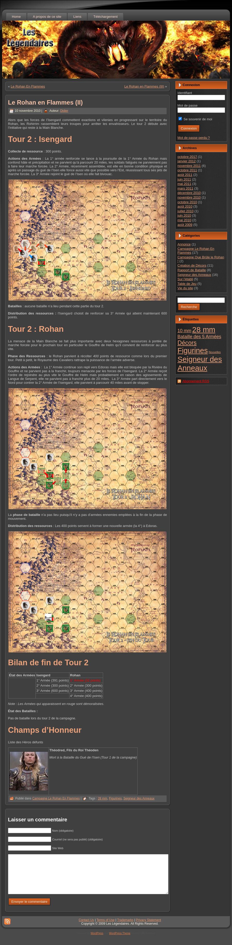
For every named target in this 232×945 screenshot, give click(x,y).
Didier (64, 111)
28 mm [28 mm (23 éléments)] (203, 329)
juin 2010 (184, 215)
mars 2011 (185, 188)
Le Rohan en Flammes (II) (45, 102)
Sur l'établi (185, 279)
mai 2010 (184, 220)
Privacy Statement (148, 928)
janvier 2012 (186, 161)
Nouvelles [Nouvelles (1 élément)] (215, 352)
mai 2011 (184, 184)
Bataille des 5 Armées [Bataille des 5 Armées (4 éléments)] (199, 336)
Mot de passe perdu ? (193, 138)
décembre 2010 (189, 193)
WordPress (97, 941)
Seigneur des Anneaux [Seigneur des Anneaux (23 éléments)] (199, 363)
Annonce (184, 244)
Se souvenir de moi (195, 119)
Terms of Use (105, 928)
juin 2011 (184, 179)
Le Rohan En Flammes (28, 86)
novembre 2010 (189, 197)
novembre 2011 (189, 166)
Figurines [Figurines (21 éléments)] (192, 350)
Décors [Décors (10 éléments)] (187, 342)
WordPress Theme (119, 941)
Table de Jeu (187, 284)
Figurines (115, 798)
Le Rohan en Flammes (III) (144, 86)
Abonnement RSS (195, 381)
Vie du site (185, 288)
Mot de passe (187, 105)
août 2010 (184, 206)
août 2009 (184, 225)
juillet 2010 (185, 211)
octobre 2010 (187, 202)
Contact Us (86, 928)
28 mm (102, 798)
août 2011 (184, 175)
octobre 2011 (187, 170)
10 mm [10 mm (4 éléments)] (184, 330)
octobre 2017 (187, 157)
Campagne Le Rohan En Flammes (56, 798)
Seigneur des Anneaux (139, 798)
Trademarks (125, 928)
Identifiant (184, 93)
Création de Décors (191, 265)
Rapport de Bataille (191, 270)
